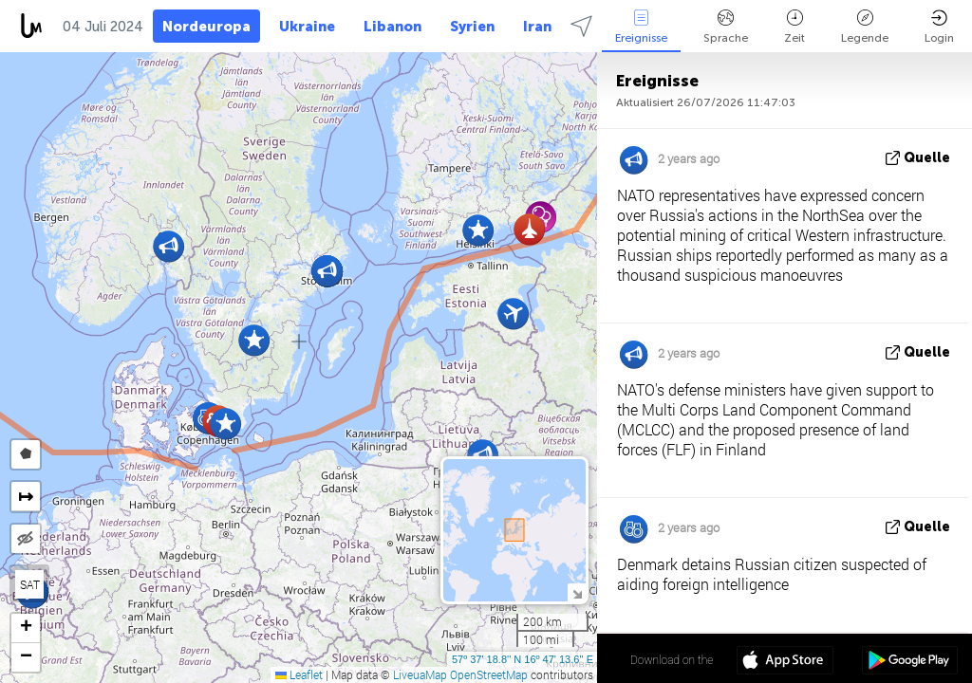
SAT (30, 584)
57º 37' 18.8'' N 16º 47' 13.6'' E (522, 659)
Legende (864, 27)
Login (939, 27)
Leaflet (299, 674)
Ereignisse (641, 27)
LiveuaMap (420, 674)
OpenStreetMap (489, 674)
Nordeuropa (206, 26)
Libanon (392, 26)
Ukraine (307, 26)
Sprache (725, 27)
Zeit (794, 27)
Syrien (472, 26)
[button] (253, 340)
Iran (537, 26)
